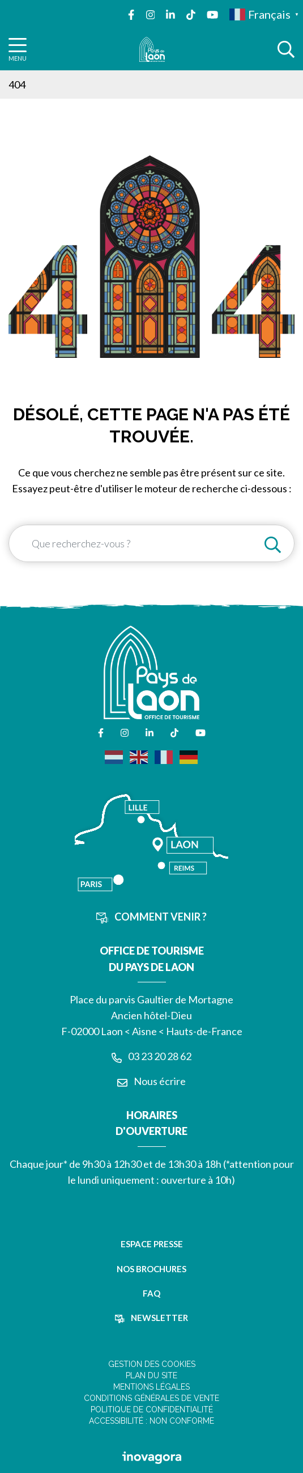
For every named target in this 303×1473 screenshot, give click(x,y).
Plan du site (151, 1375)
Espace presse (152, 1244)
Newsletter (151, 1317)
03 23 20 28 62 (151, 1056)
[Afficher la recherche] (286, 49)
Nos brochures (151, 1269)
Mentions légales (151, 1386)
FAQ (151, 1293)
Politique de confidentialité (152, 1409)
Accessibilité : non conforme (151, 1420)
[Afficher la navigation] (17, 49)
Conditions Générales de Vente (151, 1398)
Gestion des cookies (151, 1364)
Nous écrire (151, 1081)
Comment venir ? (151, 916)
